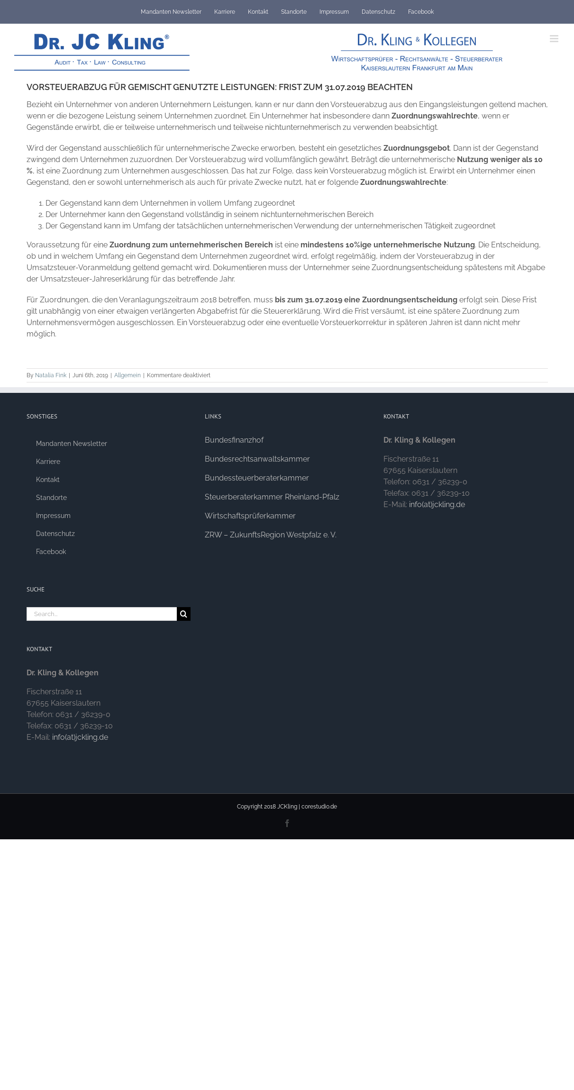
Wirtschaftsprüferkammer (250, 515)
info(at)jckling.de (80, 737)
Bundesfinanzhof (234, 440)
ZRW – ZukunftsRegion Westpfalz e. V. (271, 534)
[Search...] (102, 614)
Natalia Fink (50, 375)
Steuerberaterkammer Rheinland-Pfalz (272, 496)
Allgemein (127, 375)
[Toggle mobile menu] (555, 39)
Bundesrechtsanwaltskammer (257, 458)
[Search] (184, 614)
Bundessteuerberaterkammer (257, 477)
